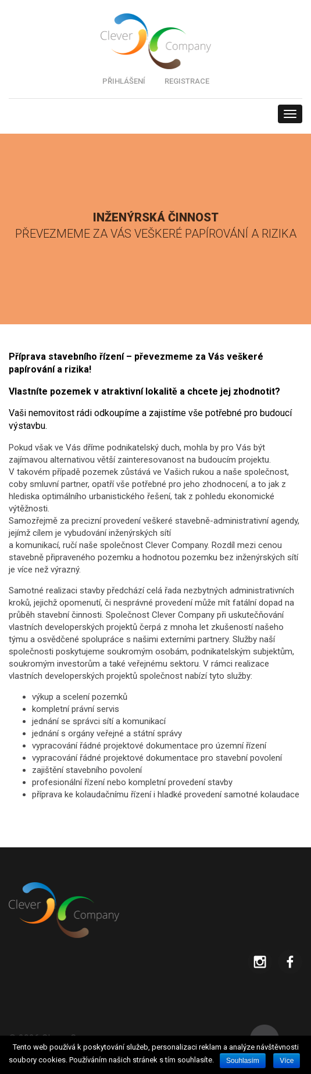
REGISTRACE (187, 81)
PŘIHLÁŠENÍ (123, 81)
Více (287, 1061)
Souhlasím (242, 1061)
